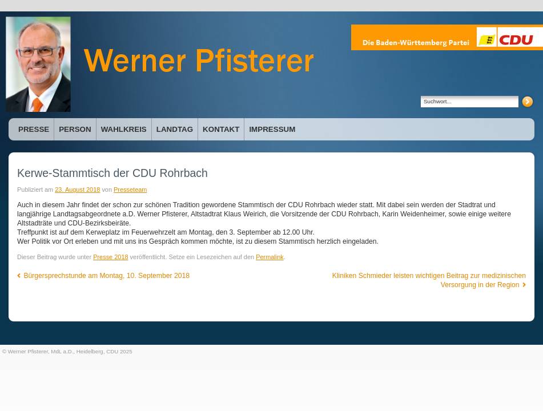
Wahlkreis (124, 129)
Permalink (270, 256)
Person (75, 129)
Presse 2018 (110, 256)
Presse (33, 129)
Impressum (272, 129)
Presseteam (130, 189)
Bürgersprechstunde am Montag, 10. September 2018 (103, 276)
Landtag (174, 129)
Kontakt (221, 129)
